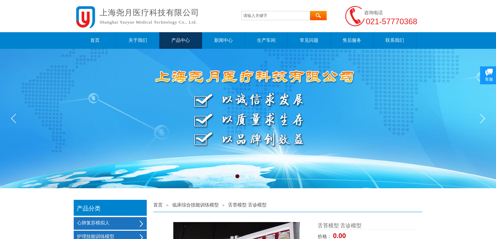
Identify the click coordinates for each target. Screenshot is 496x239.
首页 (95, 40)
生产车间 (266, 40)
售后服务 (352, 40)
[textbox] (275, 15)
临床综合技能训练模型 (195, 204)
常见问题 (309, 40)
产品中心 (180, 40)
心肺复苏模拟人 (93, 222)
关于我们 (137, 40)
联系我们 (394, 40)
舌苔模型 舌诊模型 (247, 204)
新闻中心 (223, 40)
